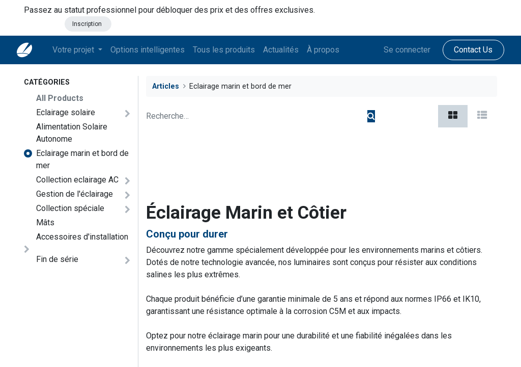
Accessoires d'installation (82, 237)
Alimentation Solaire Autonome (71, 133)
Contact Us (466, 50)
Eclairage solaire (65, 112)
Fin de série (57, 259)
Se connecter (400, 50)
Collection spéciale (70, 208)
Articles (165, 86)
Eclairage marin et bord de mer (82, 159)
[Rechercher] (371, 116)
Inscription (87, 24)
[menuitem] (154, 50)
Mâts (45, 222)
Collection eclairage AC (77, 180)
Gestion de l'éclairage (74, 194)
